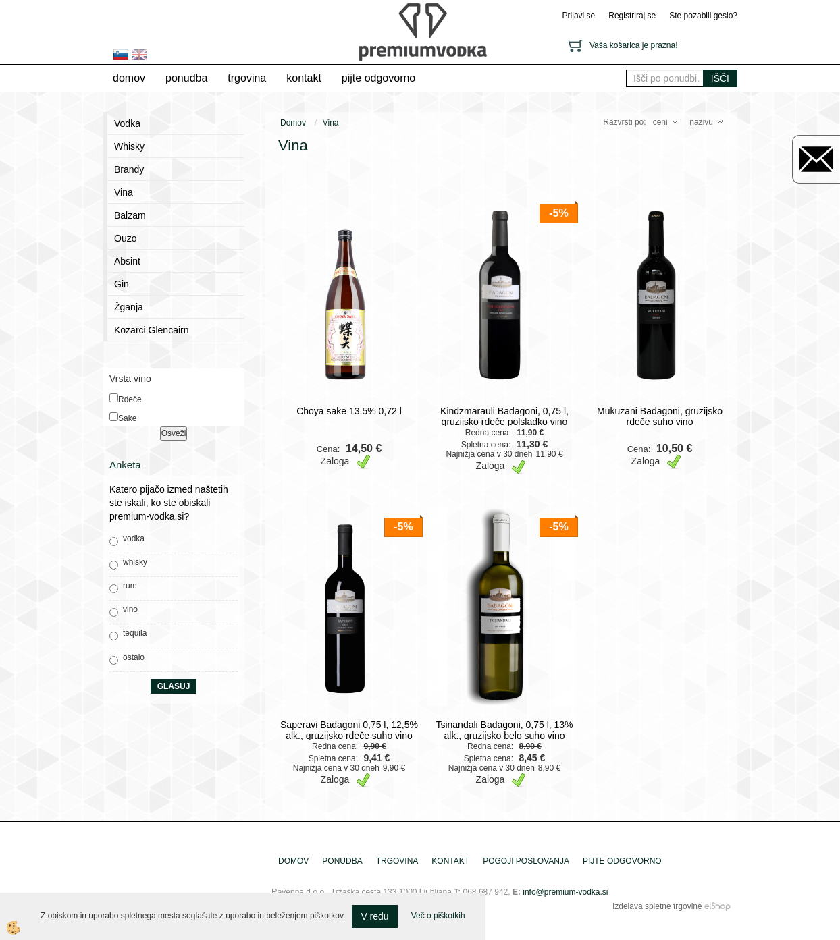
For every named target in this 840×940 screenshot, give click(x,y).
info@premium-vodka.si (565, 892)
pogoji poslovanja (526, 861)
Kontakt (303, 78)
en (139, 54)
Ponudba (186, 78)
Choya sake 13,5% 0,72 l (349, 411)
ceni (666, 122)
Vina (331, 123)
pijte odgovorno (378, 78)
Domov (129, 78)
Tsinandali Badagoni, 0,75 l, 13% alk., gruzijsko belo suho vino (504, 730)
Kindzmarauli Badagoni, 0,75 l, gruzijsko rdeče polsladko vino (504, 416)
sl (120, 54)
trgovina (247, 78)
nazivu (706, 122)
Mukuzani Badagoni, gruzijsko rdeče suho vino (660, 416)
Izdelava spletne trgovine (657, 906)
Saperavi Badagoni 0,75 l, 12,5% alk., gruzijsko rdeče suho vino (349, 730)
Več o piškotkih (438, 915)
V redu (374, 916)
